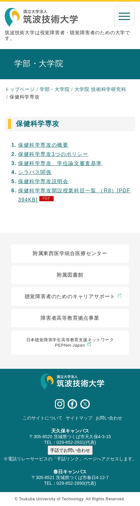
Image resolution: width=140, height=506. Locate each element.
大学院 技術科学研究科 (100, 89)
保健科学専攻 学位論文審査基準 (60, 163)
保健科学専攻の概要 (43, 145)
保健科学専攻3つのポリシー (53, 154)
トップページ (20, 89)
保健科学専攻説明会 (43, 181)
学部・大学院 (55, 89)
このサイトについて (43, 417)
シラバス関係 (35, 172)
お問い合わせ (109, 417)
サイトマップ (79, 417)
